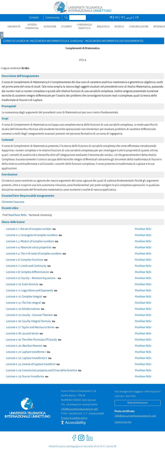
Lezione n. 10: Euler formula (22, 284)
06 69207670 (89, 404)
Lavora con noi (123, 421)
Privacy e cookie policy (74, 417)
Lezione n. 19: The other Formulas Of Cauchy (31, 339)
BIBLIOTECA (103, 26)
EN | (117, 17)
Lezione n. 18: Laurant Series (22, 333)
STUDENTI (66, 26)
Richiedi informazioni (137, 402)
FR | (123, 17)
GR (137, 17)
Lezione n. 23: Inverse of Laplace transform (30, 364)
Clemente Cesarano (13, 201)
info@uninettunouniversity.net (79, 408)
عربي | (130, 17)
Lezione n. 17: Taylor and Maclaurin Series (30, 327)
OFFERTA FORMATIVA (32, 26)
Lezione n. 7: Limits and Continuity (26, 265)
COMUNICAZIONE (138, 26)
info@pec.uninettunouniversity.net (135, 415)
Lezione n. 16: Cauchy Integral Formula (28, 321)
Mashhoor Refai (17, 215)
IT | (112, 17)
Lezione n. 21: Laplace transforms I (26, 351)
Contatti (34, 17)
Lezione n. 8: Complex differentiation (27, 272)
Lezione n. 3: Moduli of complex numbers (30, 241)
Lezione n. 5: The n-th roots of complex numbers (34, 253)
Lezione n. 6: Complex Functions (24, 259)
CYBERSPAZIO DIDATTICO (84, 26)
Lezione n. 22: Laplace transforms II (26, 358)
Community (53, 17)
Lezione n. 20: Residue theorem (24, 345)
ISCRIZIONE (50, 26)
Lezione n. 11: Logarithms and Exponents (29, 290)
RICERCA (119, 26)
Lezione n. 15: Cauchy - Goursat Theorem (29, 315)
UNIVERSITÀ (13, 26)
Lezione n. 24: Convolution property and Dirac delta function (41, 370)
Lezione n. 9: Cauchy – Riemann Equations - (31, 278)
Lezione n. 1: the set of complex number (28, 229)
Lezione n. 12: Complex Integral (24, 296)
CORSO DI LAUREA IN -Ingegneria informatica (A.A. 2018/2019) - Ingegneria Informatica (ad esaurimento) (73, 41)
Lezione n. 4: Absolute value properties (28, 247)
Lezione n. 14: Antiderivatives (23, 308)
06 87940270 (73, 404)
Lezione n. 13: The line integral (23, 302)
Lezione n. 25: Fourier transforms (25, 376)
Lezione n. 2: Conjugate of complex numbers (32, 235)
